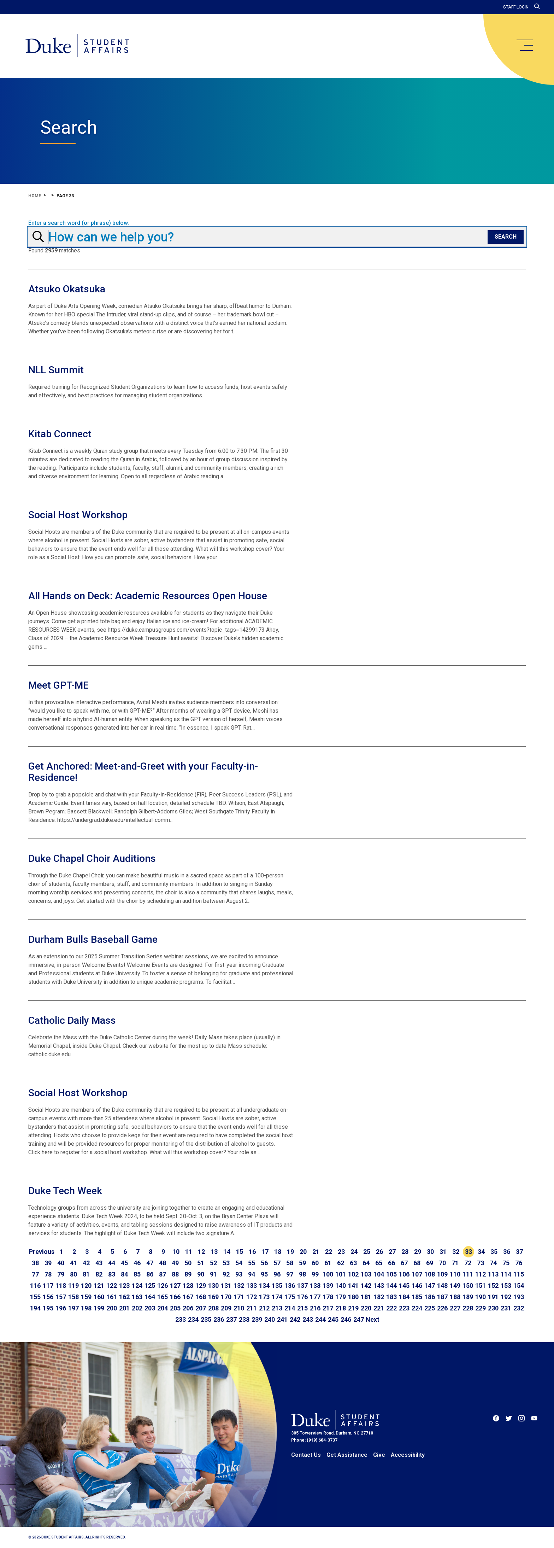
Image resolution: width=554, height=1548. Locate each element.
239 (257, 1319)
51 (200, 1263)
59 (302, 1263)
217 (328, 1308)
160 (99, 1297)
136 (289, 1285)
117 (48, 1285)
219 (353, 1308)
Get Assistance (346, 1454)
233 (180, 1319)
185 (417, 1297)
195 (48, 1308)
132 (239, 1285)
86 (149, 1274)
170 (226, 1297)
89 (187, 1274)
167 (188, 1297)
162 (124, 1297)
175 (289, 1297)
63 (353, 1263)
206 (188, 1308)
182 (378, 1297)
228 (467, 1308)
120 (86, 1285)
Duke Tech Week (65, 1191)
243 (307, 1319)
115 (518, 1274)
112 (480, 1274)
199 (99, 1308)
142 (366, 1285)
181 (366, 1297)
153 (506, 1285)
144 (391, 1285)
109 (442, 1274)
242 (295, 1319)
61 (327, 1263)
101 (340, 1274)
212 (264, 1308)
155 (35, 1297)
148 (442, 1285)
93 (238, 1274)
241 (282, 1319)
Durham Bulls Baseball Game (93, 939)
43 (98, 1263)
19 (290, 1251)
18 (277, 1251)
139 (328, 1285)
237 (231, 1319)
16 (252, 1251)
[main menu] (524, 45)
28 (404, 1251)
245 (333, 1319)
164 (150, 1297)
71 (455, 1263)
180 (353, 1297)
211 (251, 1308)
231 (506, 1308)
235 (206, 1319)
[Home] (77, 46)
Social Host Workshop (78, 515)
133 (251, 1285)
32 (455, 1251)
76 (518, 1263)
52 (213, 1263)
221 (378, 1308)
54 (238, 1263)
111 (467, 1274)
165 (162, 1297)
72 (467, 1263)
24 (354, 1251)
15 (239, 1251)
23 (341, 1251)
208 (213, 1308)
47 (149, 1263)
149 (455, 1285)
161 (111, 1297)
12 (201, 1251)
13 (214, 1251)
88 (175, 1274)
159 (86, 1297)
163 (137, 1297)
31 (443, 1251)
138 (315, 1285)
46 (137, 1263)
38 (35, 1263)
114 (506, 1274)
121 (99, 1285)
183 (391, 1297)
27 (392, 1251)
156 (48, 1297)
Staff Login (516, 7)
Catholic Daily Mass (72, 1020)
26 (379, 1251)
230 (493, 1308)
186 (429, 1297)
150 (467, 1285)
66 (391, 1263)
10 (175, 1251)
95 (264, 1274)
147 (429, 1285)
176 (302, 1297)
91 (213, 1274)
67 (404, 1263)
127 (175, 1285)
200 (111, 1308)
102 (353, 1274)
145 (404, 1285)
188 (455, 1297)
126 (162, 1285)
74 (493, 1263)
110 (455, 1274)
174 (277, 1297)
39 (48, 1263)
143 (378, 1285)
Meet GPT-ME (58, 685)
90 (200, 1274)
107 (417, 1274)
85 (137, 1274)
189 (467, 1297)
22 (328, 1251)
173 (264, 1297)
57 (277, 1263)
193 (518, 1297)
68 (416, 1263)
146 (417, 1285)
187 (442, 1297)
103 (366, 1274)
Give (379, 1454)
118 (60, 1285)
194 (35, 1308)
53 (226, 1263)
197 (73, 1308)
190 (480, 1297)
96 (277, 1274)
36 (506, 1251)
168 (200, 1297)
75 (505, 1263)
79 (60, 1274)
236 (218, 1319)
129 (200, 1285)
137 (302, 1285)
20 (303, 1251)
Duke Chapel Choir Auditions (92, 858)
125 (150, 1285)
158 (73, 1297)
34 (481, 1251)
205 (175, 1308)
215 (302, 1308)
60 (315, 1263)
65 (378, 1263)
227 (455, 1308)
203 (150, 1308)
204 (162, 1308)
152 (493, 1285)
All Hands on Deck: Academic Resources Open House (147, 596)
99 (315, 1274)
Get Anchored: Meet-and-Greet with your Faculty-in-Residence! (143, 771)
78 (48, 1274)
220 (366, 1308)
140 (340, 1285)
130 (213, 1285)
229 (480, 1308)
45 (124, 1263)
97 (289, 1274)
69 (429, 1263)
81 (86, 1274)
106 (404, 1274)
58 (289, 1263)
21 (315, 1251)
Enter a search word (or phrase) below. (78, 223)
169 (213, 1297)
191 (493, 1297)
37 (519, 1251)
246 (346, 1319)
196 (60, 1308)
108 (429, 1274)
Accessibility (408, 1454)
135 (277, 1285)
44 (111, 1263)
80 (73, 1274)
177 (315, 1297)
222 (391, 1308)
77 (35, 1274)
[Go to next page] (372, 1319)
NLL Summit (56, 370)
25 (366, 1251)
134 (264, 1285)
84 (124, 1274)
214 (289, 1308)
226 (442, 1308)
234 (193, 1319)
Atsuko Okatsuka (66, 289)
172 (251, 1297)
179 (340, 1297)
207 (200, 1308)
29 (417, 1251)
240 (269, 1319)
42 (86, 1263)
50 (187, 1263)
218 (340, 1308)
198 (86, 1308)
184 (404, 1297)
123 (124, 1285)
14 (226, 1251)
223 (404, 1308)
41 (73, 1263)
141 (353, 1285)
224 (417, 1308)
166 (175, 1297)
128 (188, 1285)
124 (137, 1285)
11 (188, 1251)
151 (480, 1285)
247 (358, 1319)
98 (302, 1274)
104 (378, 1274)
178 (328, 1297)
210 (239, 1308)
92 (226, 1274)
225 (429, 1308)
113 (493, 1274)
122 (111, 1285)
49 (175, 1263)
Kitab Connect (60, 434)
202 (137, 1308)
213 (277, 1308)
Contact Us (306, 1454)
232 (518, 1308)
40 (60, 1263)
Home (34, 195)
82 (98, 1274)
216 (315, 1308)
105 (391, 1274)
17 (265, 1251)
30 (430, 1251)
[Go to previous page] (41, 1251)
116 (35, 1285)
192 (506, 1297)
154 (518, 1285)
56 (264, 1263)
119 (73, 1285)
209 (226, 1308)
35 (493, 1251)
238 (244, 1319)
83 (111, 1274)
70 (442, 1263)
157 (60, 1297)
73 (480, 1263)
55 (251, 1263)
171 (239, 1297)
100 (328, 1274)
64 (366, 1263)
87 (162, 1274)
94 (251, 1274)
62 (340, 1263)
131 (226, 1285)
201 (124, 1308)
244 (320, 1319)
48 (162, 1263)
